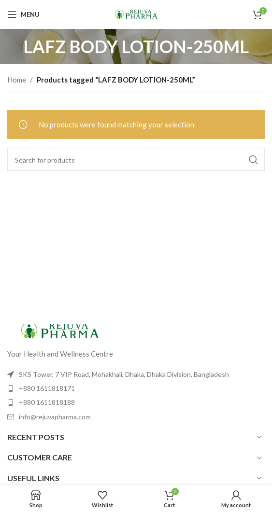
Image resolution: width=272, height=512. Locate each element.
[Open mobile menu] (23, 14)
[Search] (136, 160)
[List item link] (136, 388)
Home (16, 79)
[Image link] (60, 329)
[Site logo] (136, 13)
